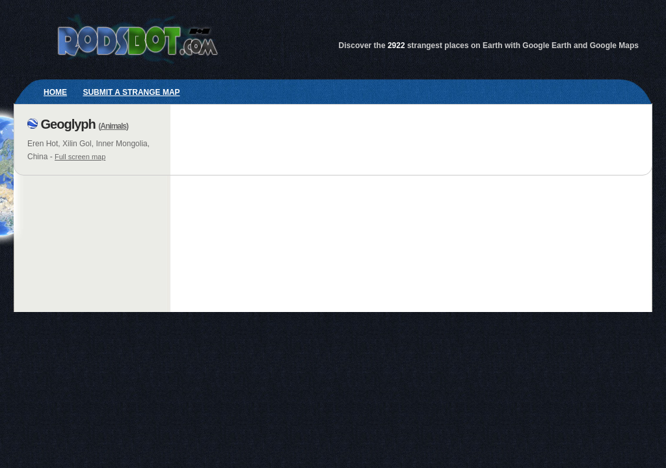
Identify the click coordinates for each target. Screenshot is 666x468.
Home (55, 92)
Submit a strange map (131, 92)
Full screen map (80, 157)
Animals (113, 126)
